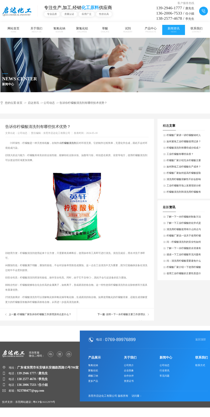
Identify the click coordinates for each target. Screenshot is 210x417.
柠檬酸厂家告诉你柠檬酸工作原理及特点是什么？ (44, 314)
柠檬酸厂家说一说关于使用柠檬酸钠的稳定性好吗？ (184, 236)
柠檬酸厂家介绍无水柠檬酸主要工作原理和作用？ (184, 161)
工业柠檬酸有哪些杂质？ (180, 154)
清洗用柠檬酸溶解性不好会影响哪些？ (184, 180)
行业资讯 (164, 370)
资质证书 (129, 381)
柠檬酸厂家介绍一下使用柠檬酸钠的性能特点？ (184, 268)
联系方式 (200, 365)
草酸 (105, 30)
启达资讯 (33, 102)
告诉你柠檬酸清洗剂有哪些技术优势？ (83, 102)
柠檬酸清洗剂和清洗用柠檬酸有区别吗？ (184, 193)
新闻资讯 (173, 30)
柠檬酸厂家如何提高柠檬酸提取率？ (184, 174)
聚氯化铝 (82, 30)
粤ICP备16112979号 (44, 402)
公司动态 (49, 102)
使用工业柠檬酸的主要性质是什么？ (184, 274)
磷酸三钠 (93, 375)
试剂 (128, 30)
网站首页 (13, 30)
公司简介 (129, 365)
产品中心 (151, 30)
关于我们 (36, 30)
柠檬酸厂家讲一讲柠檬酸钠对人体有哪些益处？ (184, 136)
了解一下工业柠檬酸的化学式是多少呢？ (184, 224)
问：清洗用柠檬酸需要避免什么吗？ (184, 262)
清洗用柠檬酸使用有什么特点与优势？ (184, 230)
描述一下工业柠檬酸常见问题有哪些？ (184, 255)
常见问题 (164, 375)
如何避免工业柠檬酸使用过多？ (184, 141)
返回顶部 (200, 339)
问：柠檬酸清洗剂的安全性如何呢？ (184, 243)
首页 (19, 102)
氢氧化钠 (59, 30)
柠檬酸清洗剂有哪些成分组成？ (184, 147)
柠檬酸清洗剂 (69, 143)
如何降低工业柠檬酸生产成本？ (184, 166)
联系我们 (196, 30)
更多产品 (93, 381)
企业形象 (129, 370)
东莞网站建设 (23, 402)
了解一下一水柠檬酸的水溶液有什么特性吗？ (184, 249)
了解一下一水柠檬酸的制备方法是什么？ (184, 217)
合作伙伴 (129, 375)
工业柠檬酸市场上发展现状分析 (184, 185)
